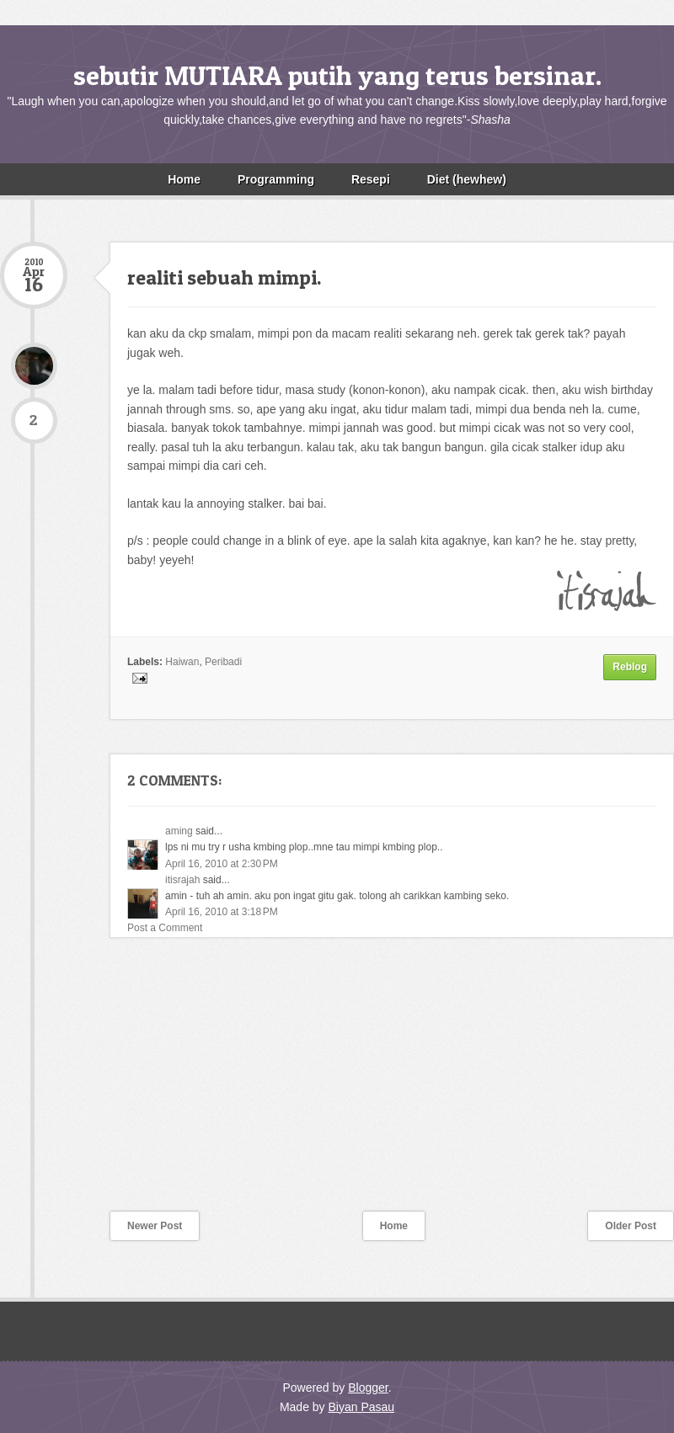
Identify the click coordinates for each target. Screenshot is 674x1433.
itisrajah (182, 880)
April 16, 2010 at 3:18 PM (221, 912)
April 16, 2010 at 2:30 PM (221, 864)
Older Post (630, 1226)
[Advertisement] (126, 1085)
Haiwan (182, 662)
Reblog (629, 667)
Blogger (368, 1387)
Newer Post (154, 1226)
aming (179, 831)
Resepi (370, 179)
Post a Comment (164, 928)
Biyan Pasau (361, 1407)
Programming (276, 179)
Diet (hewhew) (466, 179)
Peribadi (223, 662)
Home (184, 179)
